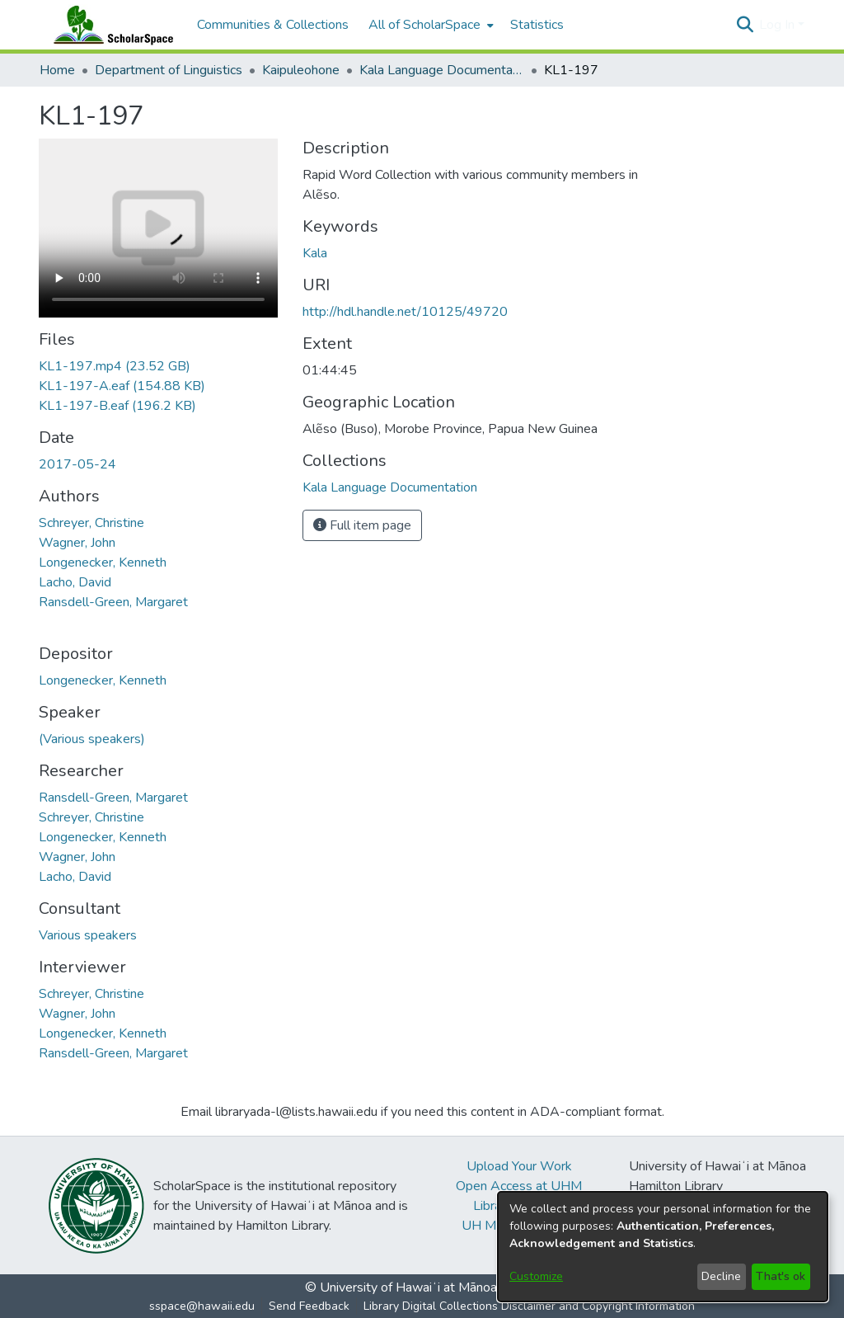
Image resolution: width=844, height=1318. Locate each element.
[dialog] (663, 1247)
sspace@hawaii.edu (202, 1306)
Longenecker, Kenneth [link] (102, 562)
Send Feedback (309, 1306)
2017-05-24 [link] (77, 464)
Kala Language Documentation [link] (441, 70)
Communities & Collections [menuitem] (273, 25)
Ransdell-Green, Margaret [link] (113, 602)
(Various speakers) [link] (92, 739)
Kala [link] (314, 253)
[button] (744, 25)
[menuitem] (429, 24)
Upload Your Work (519, 1166)
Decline (721, 1276)
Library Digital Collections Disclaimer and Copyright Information (529, 1306)
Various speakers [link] (88, 935)
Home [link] (57, 70)
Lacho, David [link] (75, 582)
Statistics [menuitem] (537, 25)
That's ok (780, 1276)
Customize (536, 1276)
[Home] (110, 24)
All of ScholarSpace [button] (424, 25)
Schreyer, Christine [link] (91, 523)
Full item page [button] (362, 525)
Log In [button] (778, 25)
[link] (114, 366)
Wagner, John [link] (77, 543)
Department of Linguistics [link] (168, 70)
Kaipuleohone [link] (301, 70)
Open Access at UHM (519, 1186)
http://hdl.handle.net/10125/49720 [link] (405, 312)
